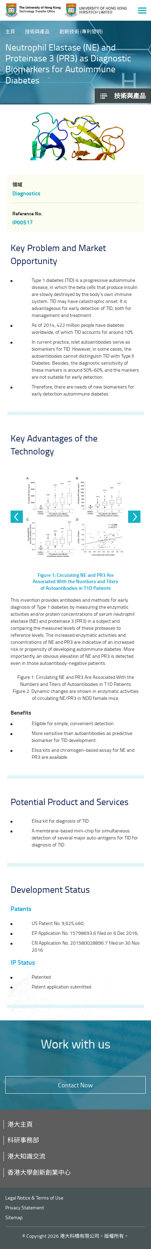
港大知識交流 (26, 1156)
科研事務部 (23, 1140)
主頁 (10, 31)
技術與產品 (37, 31)
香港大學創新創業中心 (39, 1172)
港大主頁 (20, 1124)
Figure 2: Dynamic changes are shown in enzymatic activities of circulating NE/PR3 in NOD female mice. (76, 694)
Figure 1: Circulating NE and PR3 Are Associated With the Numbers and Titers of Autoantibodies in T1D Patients (75, 680)
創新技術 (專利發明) (81, 31)
